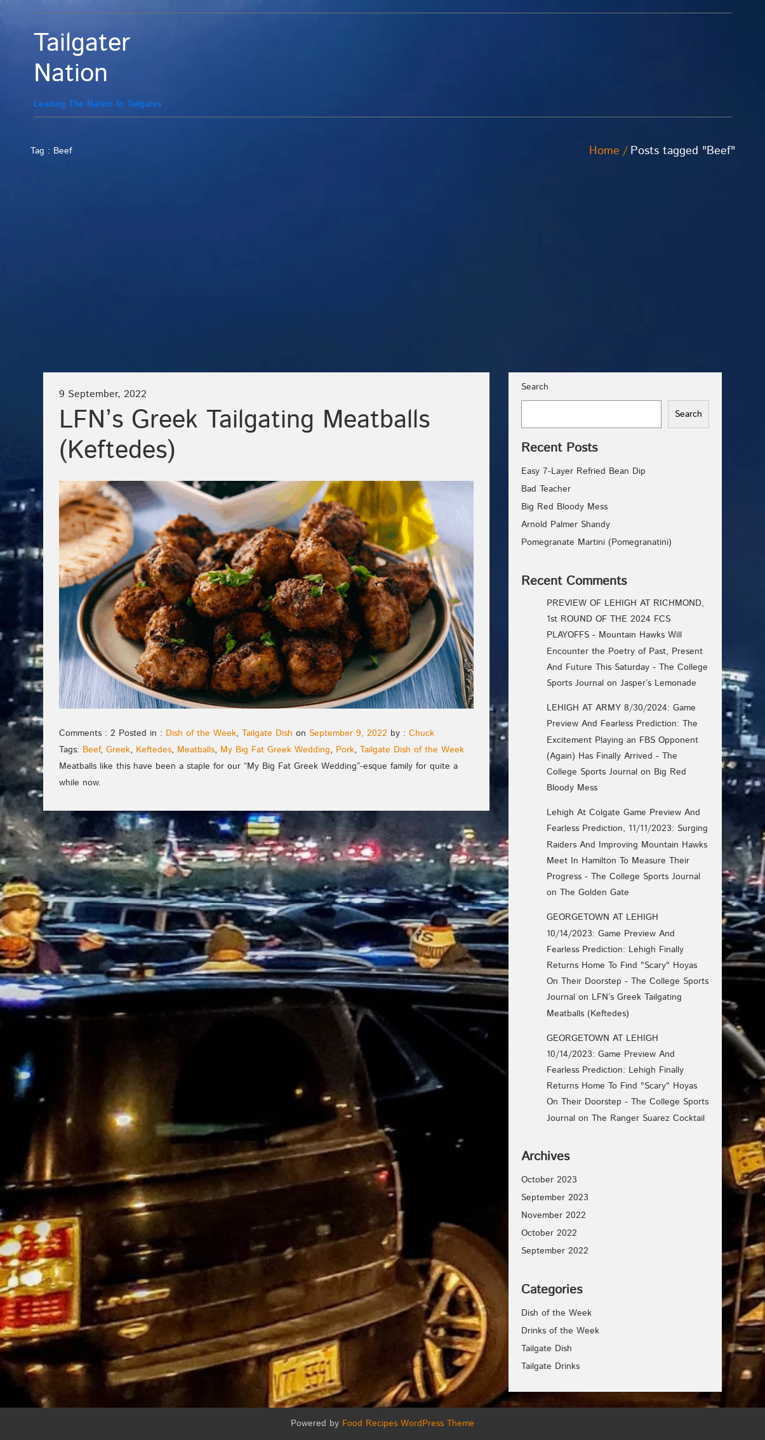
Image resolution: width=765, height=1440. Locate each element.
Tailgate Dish (267, 733)
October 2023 (549, 1180)
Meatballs (196, 749)
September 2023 (555, 1197)
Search (535, 387)
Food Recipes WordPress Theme (408, 1423)
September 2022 (555, 1251)
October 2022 (549, 1233)
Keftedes (153, 749)
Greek (118, 749)
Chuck (421, 733)
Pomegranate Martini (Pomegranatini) (596, 542)
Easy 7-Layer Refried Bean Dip (583, 471)
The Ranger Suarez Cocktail (648, 1118)
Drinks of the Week (560, 1331)
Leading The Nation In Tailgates (121, 69)
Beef (91, 749)
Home (604, 151)
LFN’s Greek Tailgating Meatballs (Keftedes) (244, 435)
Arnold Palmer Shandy (565, 524)
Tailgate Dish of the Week (412, 749)
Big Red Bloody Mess (564, 507)
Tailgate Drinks (550, 1366)
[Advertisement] (383, 277)
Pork (345, 749)
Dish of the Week (201, 733)
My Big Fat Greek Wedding (275, 749)
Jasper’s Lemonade (658, 683)
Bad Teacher (546, 489)
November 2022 (553, 1215)
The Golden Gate (594, 892)
